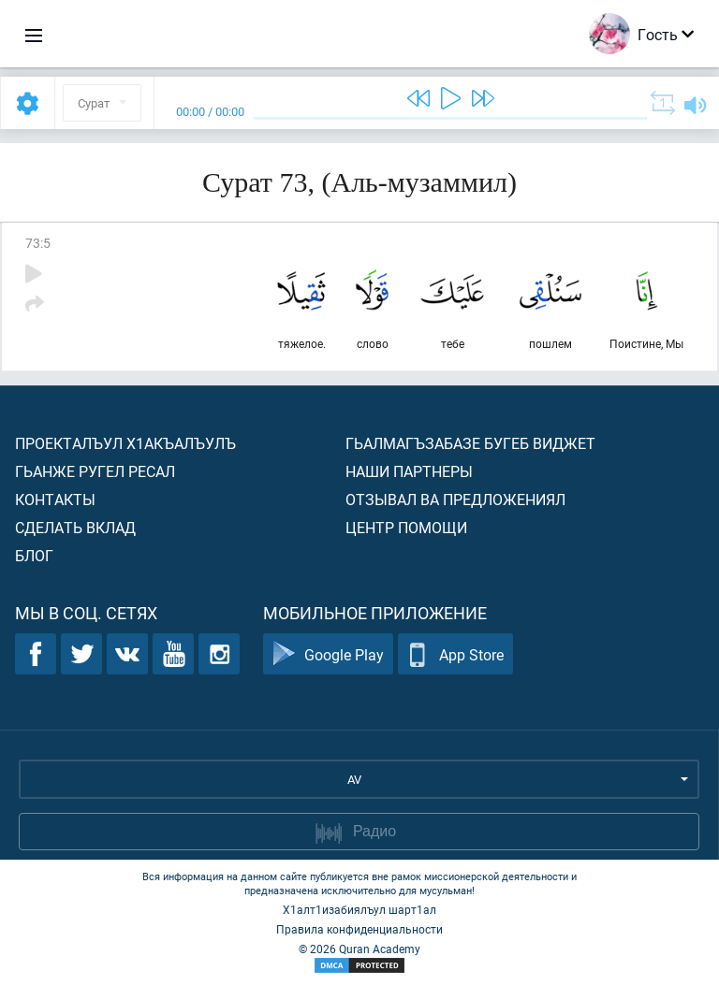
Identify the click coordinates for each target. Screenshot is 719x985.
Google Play (328, 654)
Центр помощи (406, 527)
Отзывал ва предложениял (455, 499)
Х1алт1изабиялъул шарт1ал (359, 909)
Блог (34, 555)
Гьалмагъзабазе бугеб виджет (470, 443)
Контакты (55, 499)
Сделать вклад (75, 527)
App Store (455, 654)
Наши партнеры (409, 471)
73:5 (38, 243)
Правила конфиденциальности (359, 928)
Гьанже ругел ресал (95, 471)
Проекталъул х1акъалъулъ (125, 443)
